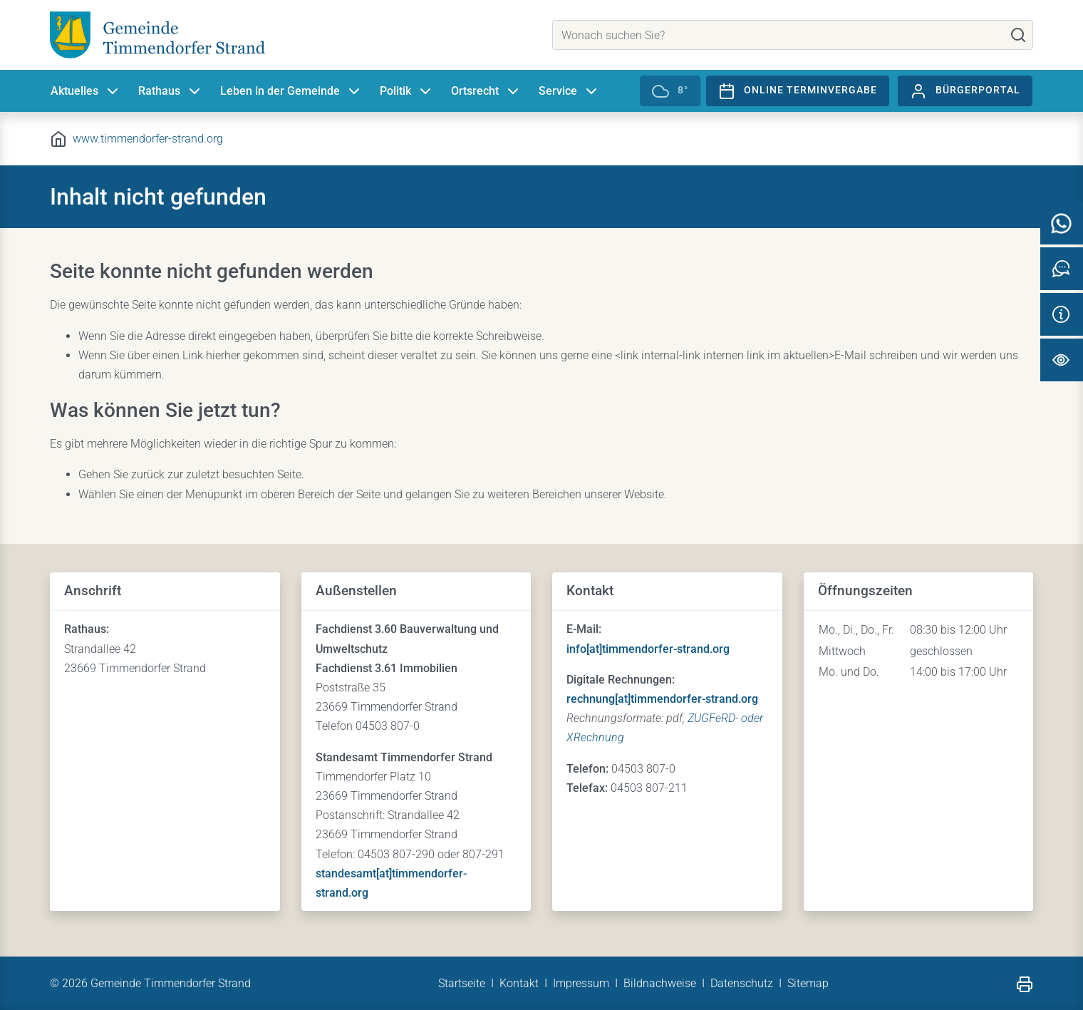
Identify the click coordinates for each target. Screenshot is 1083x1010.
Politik (407, 91)
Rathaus (170, 91)
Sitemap (808, 983)
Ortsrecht (486, 91)
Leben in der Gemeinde (291, 91)
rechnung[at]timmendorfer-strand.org (662, 699)
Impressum (581, 983)
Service (569, 91)
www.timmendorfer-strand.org (148, 138)
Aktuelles (86, 91)
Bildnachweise (659, 983)
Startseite (461, 983)
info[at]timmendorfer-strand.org (648, 649)
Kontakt (519, 983)
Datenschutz (741, 983)
